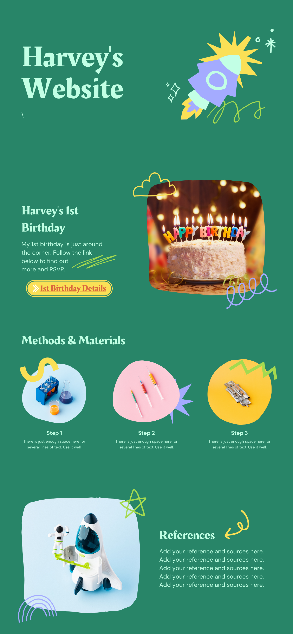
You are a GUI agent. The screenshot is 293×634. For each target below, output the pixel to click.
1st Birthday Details (73, 288)
